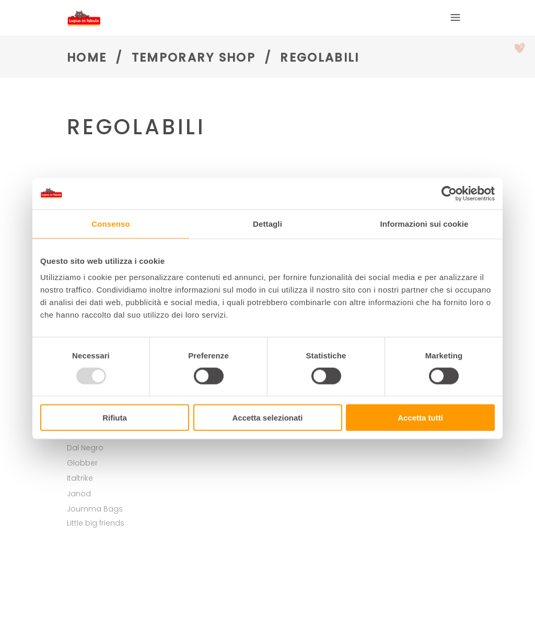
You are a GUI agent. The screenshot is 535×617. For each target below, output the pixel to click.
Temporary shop (193, 57)
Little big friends (95, 523)
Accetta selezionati (267, 417)
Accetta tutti (420, 417)
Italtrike (80, 478)
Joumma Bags (95, 509)
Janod (79, 493)
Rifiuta (114, 417)
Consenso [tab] (110, 223)
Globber (82, 463)
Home (87, 57)
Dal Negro (85, 448)
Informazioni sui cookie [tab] (424, 223)
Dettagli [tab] (267, 223)
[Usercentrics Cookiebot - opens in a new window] (449, 193)
